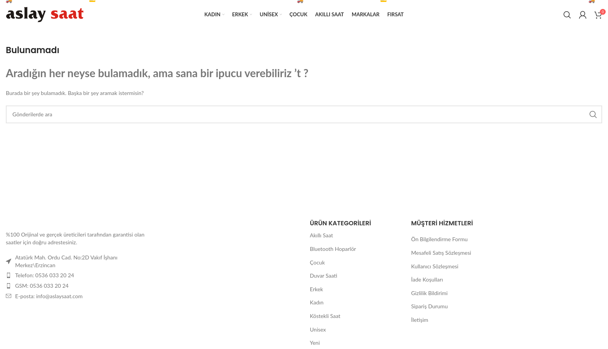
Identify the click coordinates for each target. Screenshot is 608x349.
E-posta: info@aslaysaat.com (49, 296)
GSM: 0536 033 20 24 (42, 285)
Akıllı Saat (321, 235)
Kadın (316, 302)
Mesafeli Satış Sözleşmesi (441, 252)
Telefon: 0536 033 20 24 (44, 275)
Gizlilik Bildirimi (429, 293)
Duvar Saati (323, 275)
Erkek (316, 289)
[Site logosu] (44, 13)
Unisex (318, 329)
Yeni (315, 342)
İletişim (419, 319)
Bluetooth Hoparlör (333, 248)
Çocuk (317, 262)
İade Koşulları (427, 279)
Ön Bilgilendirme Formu (439, 239)
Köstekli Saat (325, 316)
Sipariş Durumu (429, 306)
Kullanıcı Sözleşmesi (434, 266)
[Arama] (567, 14)
